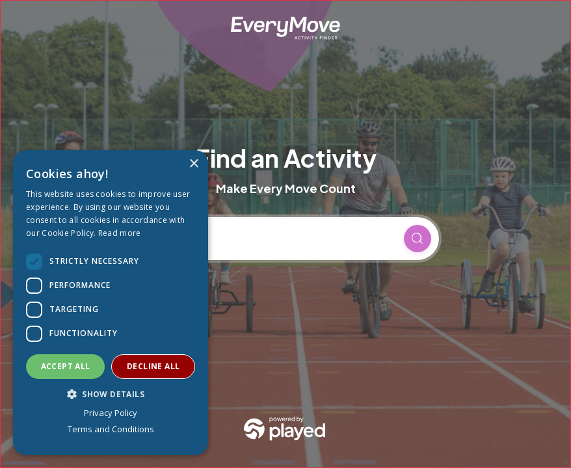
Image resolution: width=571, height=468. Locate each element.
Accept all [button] (65, 366)
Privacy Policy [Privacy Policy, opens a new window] (110, 413)
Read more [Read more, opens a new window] (119, 233)
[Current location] (273, 238)
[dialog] (110, 302)
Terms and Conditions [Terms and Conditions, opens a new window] (111, 429)
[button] (110, 393)
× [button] (193, 164)
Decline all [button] (153, 366)
